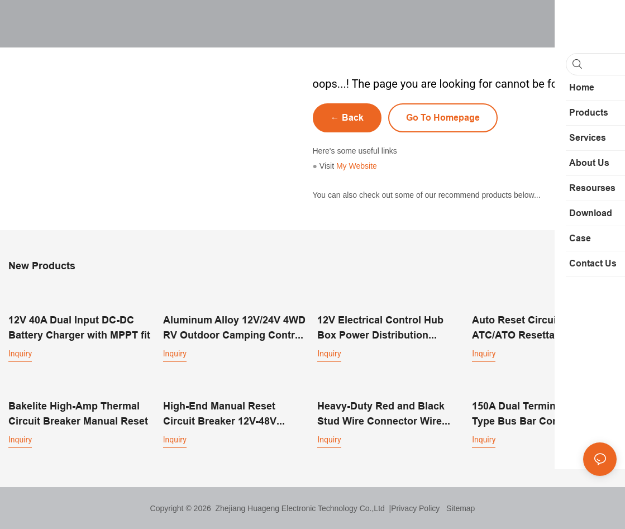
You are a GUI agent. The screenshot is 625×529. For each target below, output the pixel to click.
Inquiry (20, 353)
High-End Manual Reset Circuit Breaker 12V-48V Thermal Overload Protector (229, 413)
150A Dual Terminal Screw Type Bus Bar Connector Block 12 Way (534, 413)
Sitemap (458, 507)
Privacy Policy (415, 507)
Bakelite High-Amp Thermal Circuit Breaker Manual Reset (78, 412)
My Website (356, 165)
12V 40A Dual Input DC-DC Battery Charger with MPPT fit (79, 326)
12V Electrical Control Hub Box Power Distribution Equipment (380, 327)
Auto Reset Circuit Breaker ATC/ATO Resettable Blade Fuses (536, 327)
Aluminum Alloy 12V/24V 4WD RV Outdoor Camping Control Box (234, 327)
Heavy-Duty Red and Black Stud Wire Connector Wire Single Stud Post (381, 413)
